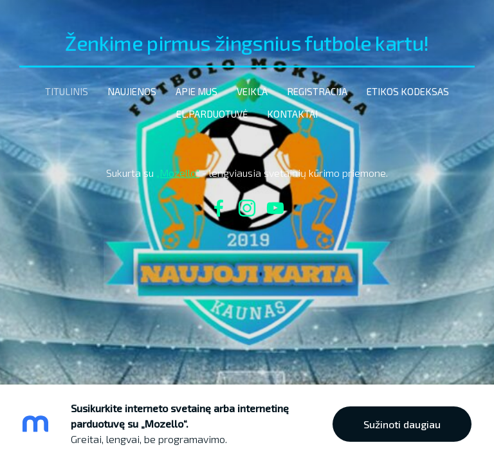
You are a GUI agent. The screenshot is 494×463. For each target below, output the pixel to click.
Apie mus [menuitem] (196, 91)
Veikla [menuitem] (252, 91)
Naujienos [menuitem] (131, 91)
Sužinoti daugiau (402, 424)
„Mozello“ (177, 173)
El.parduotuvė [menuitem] (212, 114)
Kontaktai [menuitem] (292, 114)
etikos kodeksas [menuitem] (408, 91)
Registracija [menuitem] (317, 91)
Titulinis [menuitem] (66, 91)
